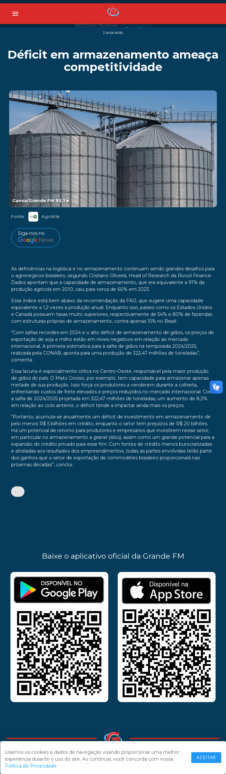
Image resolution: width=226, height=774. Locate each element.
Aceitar (206, 757)
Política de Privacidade (30, 766)
